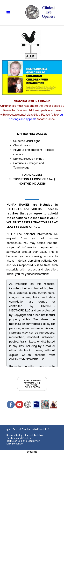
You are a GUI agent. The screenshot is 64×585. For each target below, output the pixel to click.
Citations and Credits (18, 438)
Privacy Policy (14, 435)
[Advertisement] (32, 486)
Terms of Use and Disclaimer (23, 441)
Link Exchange (14, 443)
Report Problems (35, 435)
